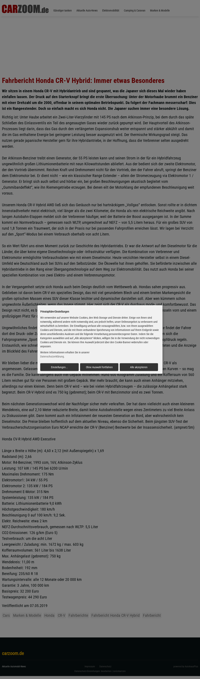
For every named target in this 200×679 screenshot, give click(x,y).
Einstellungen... (59, 367)
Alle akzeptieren (138, 367)
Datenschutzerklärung (52, 356)
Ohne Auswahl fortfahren (99, 367)
